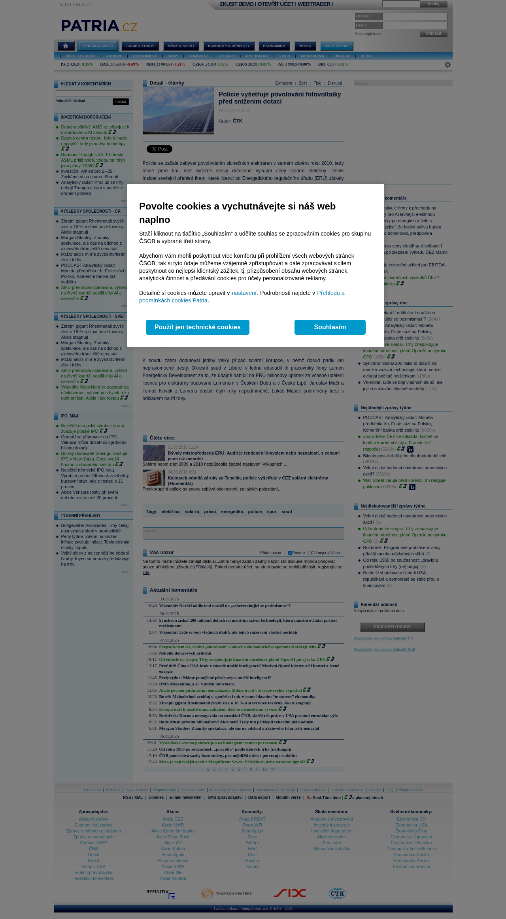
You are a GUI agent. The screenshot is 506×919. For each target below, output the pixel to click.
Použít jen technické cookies (198, 327)
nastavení (244, 293)
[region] (255, 265)
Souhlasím (330, 327)
